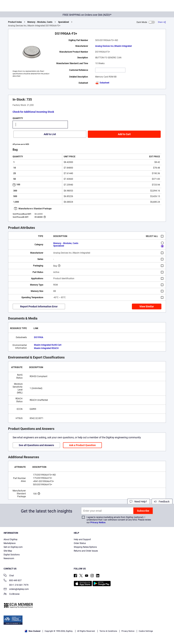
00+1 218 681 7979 (16, 585)
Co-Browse (11, 594)
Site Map (8, 551)
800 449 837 (13, 580)
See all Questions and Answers (36, 445)
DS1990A (38, 337)
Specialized (63, 22)
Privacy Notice (97, 522)
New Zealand (32, 631)
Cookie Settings (146, 631)
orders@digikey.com (16, 589)
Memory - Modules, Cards (39, 22)
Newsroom (9, 558)
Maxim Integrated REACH (46, 348)
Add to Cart (124, 134)
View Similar (146, 306)
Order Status (80, 543)
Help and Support (82, 539)
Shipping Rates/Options (85, 547)
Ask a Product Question (82, 445)
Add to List (50, 134)
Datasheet (102, 82)
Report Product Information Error (39, 306)
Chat (9, 576)
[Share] (162, 22)
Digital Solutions (12, 554)
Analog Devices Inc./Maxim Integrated (113, 46)
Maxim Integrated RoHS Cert (47, 345)
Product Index (15, 22)
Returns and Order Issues (86, 551)
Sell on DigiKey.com (13, 547)
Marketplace (9, 543)
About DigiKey (10, 539)
